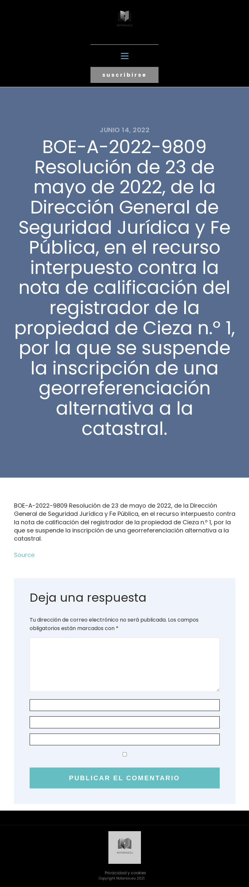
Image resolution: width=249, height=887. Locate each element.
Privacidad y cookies (125, 873)
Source (24, 555)
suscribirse (124, 75)
